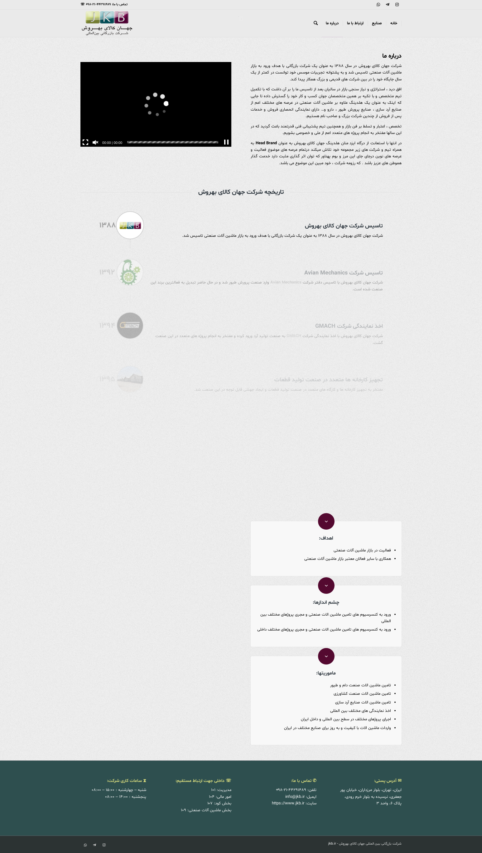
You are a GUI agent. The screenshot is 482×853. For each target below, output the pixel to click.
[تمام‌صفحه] (85, 142)
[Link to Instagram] (397, 4)
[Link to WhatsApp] (378, 4)
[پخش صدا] (95, 142)
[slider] (172, 142)
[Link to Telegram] (387, 4)
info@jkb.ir (295, 797)
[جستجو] (316, 23)
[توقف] (226, 142)
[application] (155, 104)
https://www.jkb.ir (288, 803)
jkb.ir (332, 843)
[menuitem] (394, 23)
